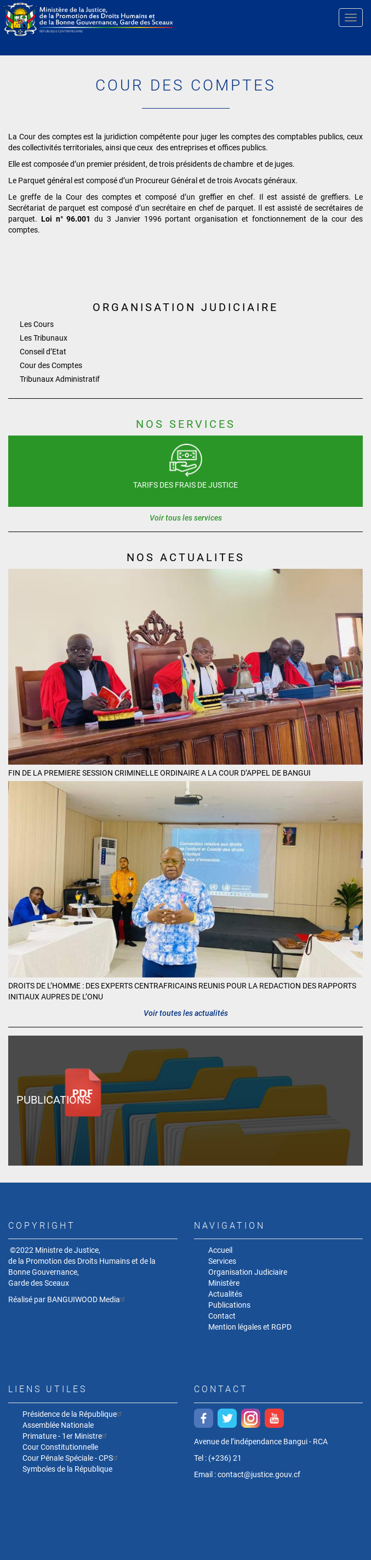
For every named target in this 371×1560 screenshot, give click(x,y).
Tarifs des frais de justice (185, 485)
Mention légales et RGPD (250, 1326)
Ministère (223, 1283)
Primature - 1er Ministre (66, 1435)
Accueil (220, 1250)
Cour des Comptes (51, 365)
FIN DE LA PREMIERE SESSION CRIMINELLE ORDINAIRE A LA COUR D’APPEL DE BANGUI (159, 772)
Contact (222, 1316)
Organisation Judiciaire (247, 1272)
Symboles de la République (67, 1469)
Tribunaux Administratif (60, 379)
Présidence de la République (73, 1413)
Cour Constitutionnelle (60, 1447)
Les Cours (37, 324)
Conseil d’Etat (43, 351)
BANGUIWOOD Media (87, 1299)
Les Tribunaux (43, 338)
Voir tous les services (186, 517)
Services (222, 1261)
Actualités (225, 1294)
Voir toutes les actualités (186, 1013)
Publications (53, 1099)
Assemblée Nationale (58, 1425)
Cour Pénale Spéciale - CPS (71, 1457)
